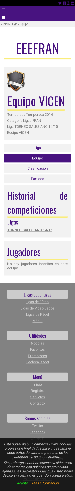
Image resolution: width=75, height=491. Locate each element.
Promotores (37, 356)
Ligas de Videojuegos (38, 308)
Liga (14, 24)
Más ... (38, 321)
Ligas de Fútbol (37, 302)
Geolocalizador (37, 362)
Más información (45, 483)
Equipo (24, 24)
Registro (37, 391)
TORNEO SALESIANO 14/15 (29, 230)
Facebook (37, 432)
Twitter (37, 426)
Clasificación (37, 168)
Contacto (37, 403)
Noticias (37, 343)
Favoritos (37, 349)
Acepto (22, 483)
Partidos (37, 179)
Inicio (6, 24)
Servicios (37, 397)
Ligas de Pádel (37, 314)
